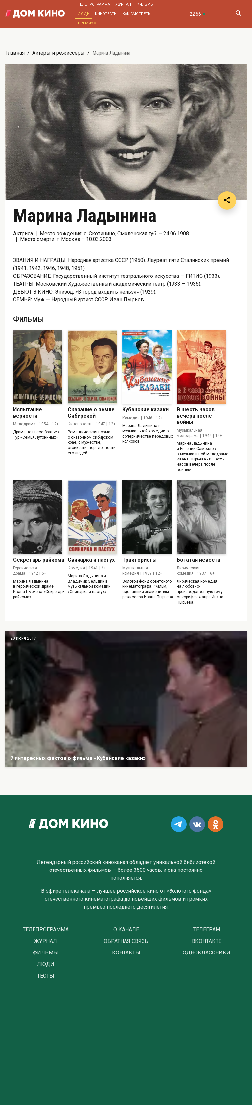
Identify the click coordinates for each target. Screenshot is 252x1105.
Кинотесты (106, 14)
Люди (84, 14)
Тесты (45, 976)
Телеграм (206, 929)
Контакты (126, 953)
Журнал (123, 4)
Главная (15, 53)
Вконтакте (206, 941)
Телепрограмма (94, 4)
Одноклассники (206, 953)
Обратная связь (126, 941)
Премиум (87, 23)
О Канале (126, 929)
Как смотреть (136, 14)
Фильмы (145, 4)
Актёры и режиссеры (58, 53)
